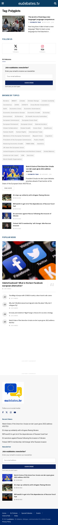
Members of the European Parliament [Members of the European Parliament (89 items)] (16, 135)
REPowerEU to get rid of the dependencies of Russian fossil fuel (25, 434)
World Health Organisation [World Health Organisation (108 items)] (12, 158)
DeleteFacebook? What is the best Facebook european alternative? (22, 284)
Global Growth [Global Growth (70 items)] (25, 127)
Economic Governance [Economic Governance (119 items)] (32, 108)
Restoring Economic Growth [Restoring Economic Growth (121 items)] (13, 143)
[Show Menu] (3, 3)
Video (16, 515)
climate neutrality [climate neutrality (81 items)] (48, 100)
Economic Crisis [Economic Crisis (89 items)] (15, 108)
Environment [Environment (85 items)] (7, 116)
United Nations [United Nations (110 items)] (49, 151)
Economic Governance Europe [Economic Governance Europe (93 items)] (14, 112)
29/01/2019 (46, 22)
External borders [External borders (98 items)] (41, 123)
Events (38, 512)
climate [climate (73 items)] (22, 100)
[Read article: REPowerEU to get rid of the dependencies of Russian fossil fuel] (6, 205)
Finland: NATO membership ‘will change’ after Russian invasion (24, 441)
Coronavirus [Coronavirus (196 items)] (7, 104)
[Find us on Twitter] (7, 412)
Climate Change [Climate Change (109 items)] (33, 100)
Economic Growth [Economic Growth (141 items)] (34, 112)
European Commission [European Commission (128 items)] (11, 120)
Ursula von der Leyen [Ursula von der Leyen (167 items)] (10, 155)
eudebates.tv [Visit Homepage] (29, 3)
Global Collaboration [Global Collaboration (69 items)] (10, 127)
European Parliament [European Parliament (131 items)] (10, 123)
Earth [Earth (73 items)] (5, 108)
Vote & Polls (6, 515)
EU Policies (13, 512)
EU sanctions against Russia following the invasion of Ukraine (23, 438)
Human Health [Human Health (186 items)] (8, 131)
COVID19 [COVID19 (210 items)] (25, 104)
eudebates (10, 518)
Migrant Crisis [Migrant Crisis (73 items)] (37, 135)
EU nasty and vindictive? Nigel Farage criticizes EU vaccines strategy (31, 312)
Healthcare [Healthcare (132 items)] (48, 127)
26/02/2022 (17, 218)
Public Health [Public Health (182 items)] (39, 139)
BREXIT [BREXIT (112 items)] (14, 100)
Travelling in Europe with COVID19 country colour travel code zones (30, 295)
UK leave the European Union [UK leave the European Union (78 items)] (13, 147)
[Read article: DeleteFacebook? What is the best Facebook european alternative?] (29, 260)
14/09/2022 (44, 174)
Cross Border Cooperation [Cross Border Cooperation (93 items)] (40, 104)
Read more (9, 187)
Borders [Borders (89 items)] (6, 100)
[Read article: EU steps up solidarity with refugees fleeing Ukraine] (6, 197)
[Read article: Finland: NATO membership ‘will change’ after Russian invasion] (6, 225)
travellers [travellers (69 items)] (40, 143)
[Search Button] (55, 3)
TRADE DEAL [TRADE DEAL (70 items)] (30, 143)
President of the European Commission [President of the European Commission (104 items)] (17, 139)
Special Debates (27, 512)
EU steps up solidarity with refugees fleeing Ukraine (31, 195)
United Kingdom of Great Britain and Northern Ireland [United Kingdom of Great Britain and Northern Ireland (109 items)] (22, 151)
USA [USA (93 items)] (22, 155)
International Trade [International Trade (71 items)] (35, 131)
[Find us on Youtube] (15, 412)
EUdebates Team (35, 22)
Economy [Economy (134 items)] (46, 112)
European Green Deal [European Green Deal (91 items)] (29, 120)
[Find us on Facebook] (2, 412)
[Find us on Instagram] (11, 412)
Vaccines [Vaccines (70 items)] (30, 155)
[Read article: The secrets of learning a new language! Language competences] (13, 24)
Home (4, 512)
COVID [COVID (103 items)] (17, 104)
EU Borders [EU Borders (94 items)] (19, 116)
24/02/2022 (17, 228)
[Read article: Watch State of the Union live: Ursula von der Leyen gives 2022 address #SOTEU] (13, 172)
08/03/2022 (17, 197)
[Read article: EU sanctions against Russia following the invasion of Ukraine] (6, 215)
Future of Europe (11, 166)
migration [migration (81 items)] (48, 135)
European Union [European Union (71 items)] (26, 123)
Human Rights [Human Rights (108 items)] (21, 131)
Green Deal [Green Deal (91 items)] (37, 127)
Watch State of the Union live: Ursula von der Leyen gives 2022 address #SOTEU (40, 168)
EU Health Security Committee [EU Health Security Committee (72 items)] (36, 116)
